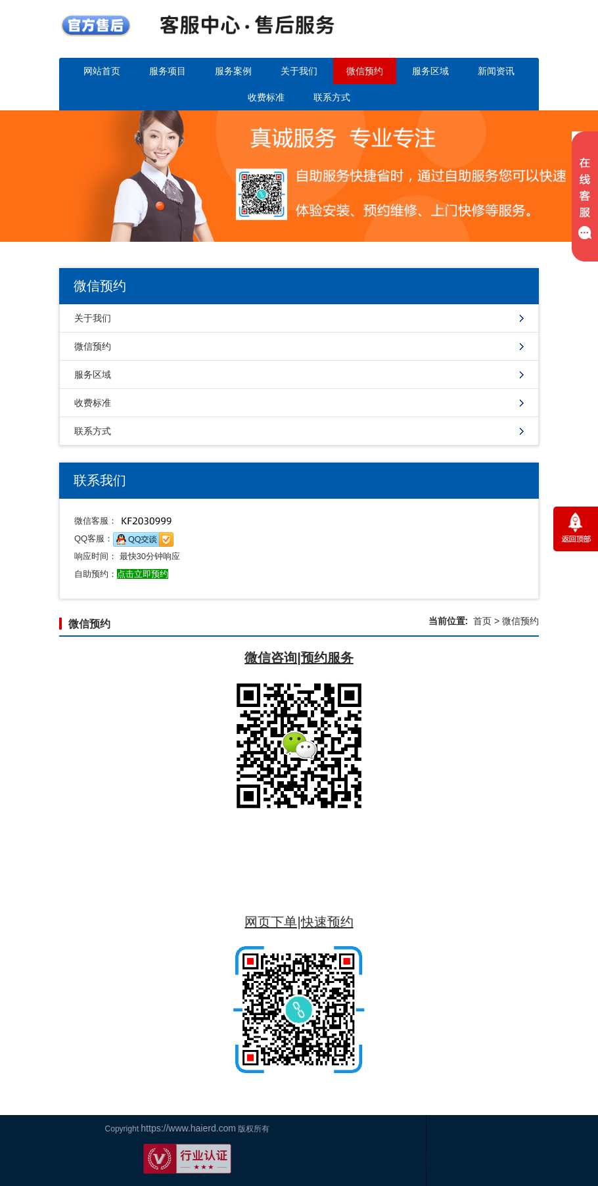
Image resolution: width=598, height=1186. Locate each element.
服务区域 (430, 71)
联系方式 (331, 97)
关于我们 (299, 71)
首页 (482, 621)
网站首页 (101, 71)
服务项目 (167, 71)
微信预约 (364, 71)
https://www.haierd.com (51, 1128)
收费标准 (266, 97)
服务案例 (233, 71)
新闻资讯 (496, 71)
